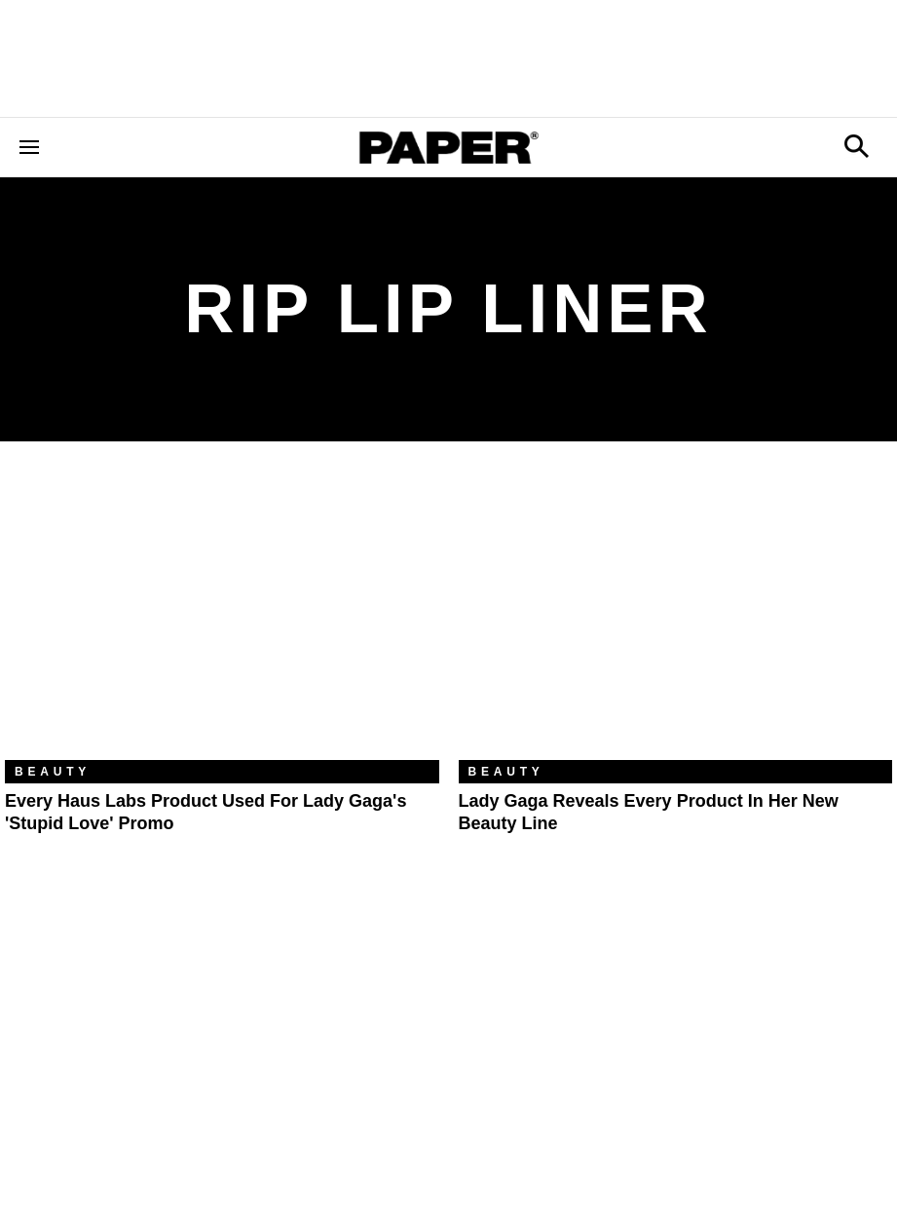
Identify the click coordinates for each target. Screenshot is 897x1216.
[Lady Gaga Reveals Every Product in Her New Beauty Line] (676, 615)
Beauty (53, 772)
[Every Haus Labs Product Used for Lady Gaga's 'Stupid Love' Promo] (222, 615)
